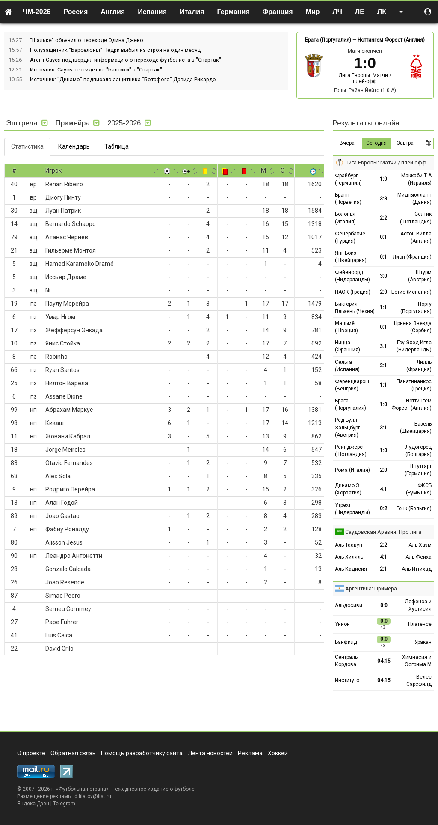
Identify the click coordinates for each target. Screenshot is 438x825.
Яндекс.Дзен (33, 804)
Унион (342, 624)
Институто (347, 680)
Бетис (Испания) (411, 292)
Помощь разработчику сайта (142, 753)
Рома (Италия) (352, 470)
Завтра (405, 143)
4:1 (383, 489)
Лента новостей (210, 753)
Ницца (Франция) (347, 346)
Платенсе (420, 624)
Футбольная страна (82, 789)
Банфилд (346, 642)
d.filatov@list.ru (92, 796)
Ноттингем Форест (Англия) (391, 40)
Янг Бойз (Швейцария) (351, 256)
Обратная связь (73, 753)
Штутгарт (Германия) (418, 470)
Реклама (250, 753)
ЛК (381, 11)
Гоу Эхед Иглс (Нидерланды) (414, 346)
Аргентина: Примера (371, 588)
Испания (152, 11)
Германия (233, 11)
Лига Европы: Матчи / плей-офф (365, 78)
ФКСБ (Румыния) (419, 489)
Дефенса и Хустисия (418, 605)
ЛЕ (359, 11)
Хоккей (278, 753)
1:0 (383, 179)
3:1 (383, 346)
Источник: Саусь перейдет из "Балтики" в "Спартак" (96, 69)
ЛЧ (337, 11)
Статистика (27, 146)
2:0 (383, 292)
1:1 (383, 307)
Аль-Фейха (418, 557)
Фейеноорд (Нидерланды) (352, 276)
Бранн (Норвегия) (348, 198)
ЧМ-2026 (37, 11)
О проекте (31, 753)
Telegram (64, 804)
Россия (76, 11)
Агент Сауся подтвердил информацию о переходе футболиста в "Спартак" (125, 60)
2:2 (383, 218)
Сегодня (376, 143)
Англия (113, 11)
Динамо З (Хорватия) (348, 489)
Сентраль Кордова (346, 660)
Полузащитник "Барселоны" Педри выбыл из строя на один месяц (115, 50)
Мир (313, 11)
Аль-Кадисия (351, 569)
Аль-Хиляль (349, 557)
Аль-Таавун (348, 545)
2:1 (383, 366)
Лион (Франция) (412, 257)
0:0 (384, 605)
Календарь (74, 146)
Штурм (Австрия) (420, 276)
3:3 (383, 199)
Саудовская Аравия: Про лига (383, 532)
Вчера (347, 143)
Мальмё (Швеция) (346, 327)
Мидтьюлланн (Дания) (414, 198)
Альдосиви (348, 605)
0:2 (383, 509)
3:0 (383, 276)
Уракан (423, 642)
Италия (192, 11)
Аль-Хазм (420, 545)
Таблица (116, 146)
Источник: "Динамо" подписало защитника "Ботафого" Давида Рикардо (123, 79)
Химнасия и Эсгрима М (417, 660)
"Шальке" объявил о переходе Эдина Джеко (86, 40)
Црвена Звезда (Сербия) (413, 327)
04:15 (384, 661)
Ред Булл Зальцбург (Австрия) (347, 427)
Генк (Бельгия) (414, 509)
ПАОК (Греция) (352, 292)
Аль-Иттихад (417, 569)
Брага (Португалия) (328, 40)
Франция (278, 11)
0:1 (383, 237)
